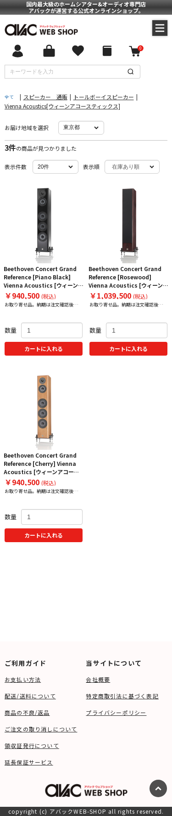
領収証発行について (32, 745)
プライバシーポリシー (116, 712)
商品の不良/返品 (27, 712)
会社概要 (98, 679)
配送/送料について (30, 696)
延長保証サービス (29, 762)
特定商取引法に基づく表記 (122, 696)
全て (9, 96)
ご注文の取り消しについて (41, 729)
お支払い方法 (23, 679)
